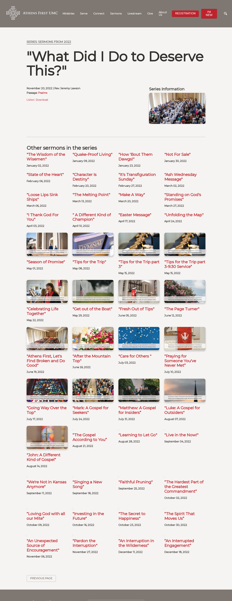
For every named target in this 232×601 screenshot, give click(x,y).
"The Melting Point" (91, 194)
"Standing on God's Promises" (182, 197)
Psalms (42, 92)
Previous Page (41, 558)
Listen (30, 99)
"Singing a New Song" (87, 464)
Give (150, 13)
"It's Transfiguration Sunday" (137, 177)
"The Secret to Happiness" (131, 496)
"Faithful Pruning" (135, 462)
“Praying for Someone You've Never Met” (180, 361)
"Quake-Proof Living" (92, 154)
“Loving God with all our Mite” (46, 496)
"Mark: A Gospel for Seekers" (90, 410)
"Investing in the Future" (88, 496)
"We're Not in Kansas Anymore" (46, 464)
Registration (185, 13)
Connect (98, 13)
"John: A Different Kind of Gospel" (43, 437)
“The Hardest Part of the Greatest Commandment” (183, 467)
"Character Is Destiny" (84, 177)
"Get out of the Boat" (92, 309)
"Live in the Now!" (181, 435)
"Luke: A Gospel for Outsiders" (182, 390)
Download (42, 99)
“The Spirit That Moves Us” (179, 496)
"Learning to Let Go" (137, 435)
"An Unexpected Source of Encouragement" (43, 526)
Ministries (68, 13)
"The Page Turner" (181, 309)
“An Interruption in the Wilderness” (136, 523)
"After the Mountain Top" (91, 358)
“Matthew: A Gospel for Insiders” (137, 390)
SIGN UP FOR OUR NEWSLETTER (177, 589)
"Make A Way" (131, 194)
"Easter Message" (134, 215)
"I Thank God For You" (42, 217)
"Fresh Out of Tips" (136, 309)
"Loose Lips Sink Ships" (42, 197)
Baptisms (116, 594)
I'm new (209, 13)
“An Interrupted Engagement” (179, 523)
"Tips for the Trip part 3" (138, 264)
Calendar (116, 584)
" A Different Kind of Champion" (91, 217)
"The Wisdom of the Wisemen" (46, 156)
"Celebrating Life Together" (42, 311)
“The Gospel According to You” (89, 437)
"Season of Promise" (46, 262)
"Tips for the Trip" (89, 262)
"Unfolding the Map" (183, 215)
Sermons (116, 13)
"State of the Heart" (45, 174)
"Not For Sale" (177, 154)
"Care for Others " (134, 356)
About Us (163, 13)
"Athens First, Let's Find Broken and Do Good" (46, 361)
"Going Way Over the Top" (47, 410)
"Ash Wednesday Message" (180, 177)
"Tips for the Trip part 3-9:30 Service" (184, 264)
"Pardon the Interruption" (84, 523)
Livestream (134, 13)
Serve (83, 13)
